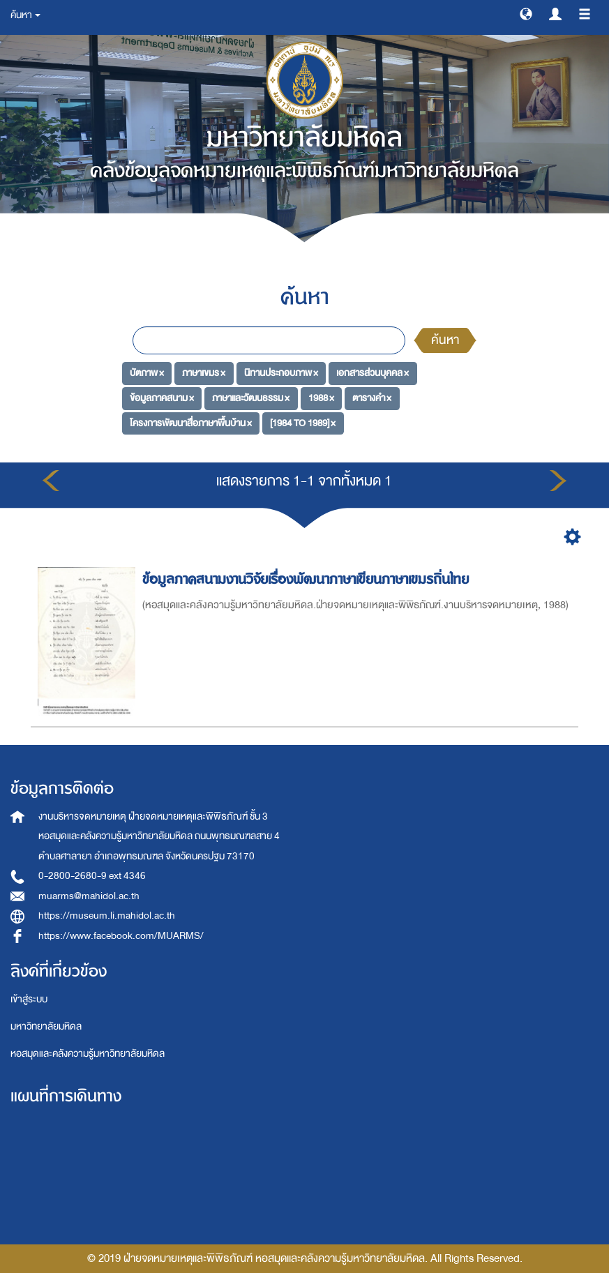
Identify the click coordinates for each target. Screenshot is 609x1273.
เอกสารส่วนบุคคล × (372, 373)
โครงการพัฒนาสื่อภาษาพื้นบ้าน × (191, 423)
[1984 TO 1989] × (303, 423)
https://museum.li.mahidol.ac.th (106, 915)
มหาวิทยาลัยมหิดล (46, 1026)
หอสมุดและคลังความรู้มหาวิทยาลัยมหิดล (87, 1053)
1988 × (321, 398)
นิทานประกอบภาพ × (281, 373)
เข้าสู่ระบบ (28, 999)
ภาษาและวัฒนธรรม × (251, 398)
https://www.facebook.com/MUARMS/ (121, 935)
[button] (526, 13)
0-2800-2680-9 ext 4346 (92, 875)
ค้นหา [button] (25, 15)
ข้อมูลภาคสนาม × (162, 398)
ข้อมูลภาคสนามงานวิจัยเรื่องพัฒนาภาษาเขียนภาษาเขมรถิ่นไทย (307, 579)
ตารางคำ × (371, 398)
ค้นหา (445, 340)
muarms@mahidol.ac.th (89, 896)
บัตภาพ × (147, 373)
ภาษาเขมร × (203, 373)
